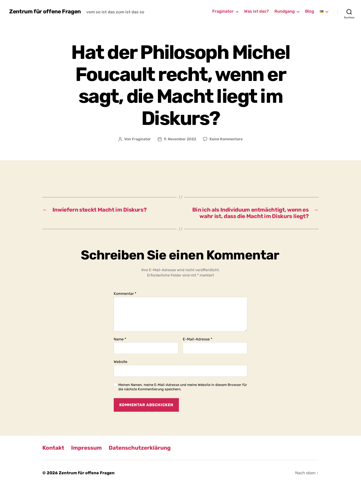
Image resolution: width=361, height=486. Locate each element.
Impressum (86, 448)
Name (120, 339)
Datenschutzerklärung (140, 448)
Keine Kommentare (226, 139)
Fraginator (223, 11)
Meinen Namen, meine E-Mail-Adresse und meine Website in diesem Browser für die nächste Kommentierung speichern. (182, 387)
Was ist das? (256, 11)
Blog (309, 11)
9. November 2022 (180, 139)
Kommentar (125, 294)
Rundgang (284, 11)
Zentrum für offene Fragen (45, 11)
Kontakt (53, 448)
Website (120, 361)
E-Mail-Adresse (197, 339)
